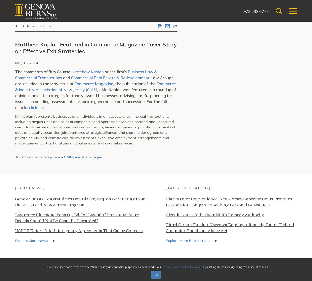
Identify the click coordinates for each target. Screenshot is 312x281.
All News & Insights (36, 26)
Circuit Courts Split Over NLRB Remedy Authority (215, 215)
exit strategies (90, 157)
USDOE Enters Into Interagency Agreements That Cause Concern (79, 231)
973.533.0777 (256, 11)
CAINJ (69, 157)
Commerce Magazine (93, 83)
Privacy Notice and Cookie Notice (182, 266)
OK (156, 274)
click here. (38, 107)
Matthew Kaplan (88, 71)
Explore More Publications (188, 240)
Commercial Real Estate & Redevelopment (110, 77)
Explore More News (31, 240)
